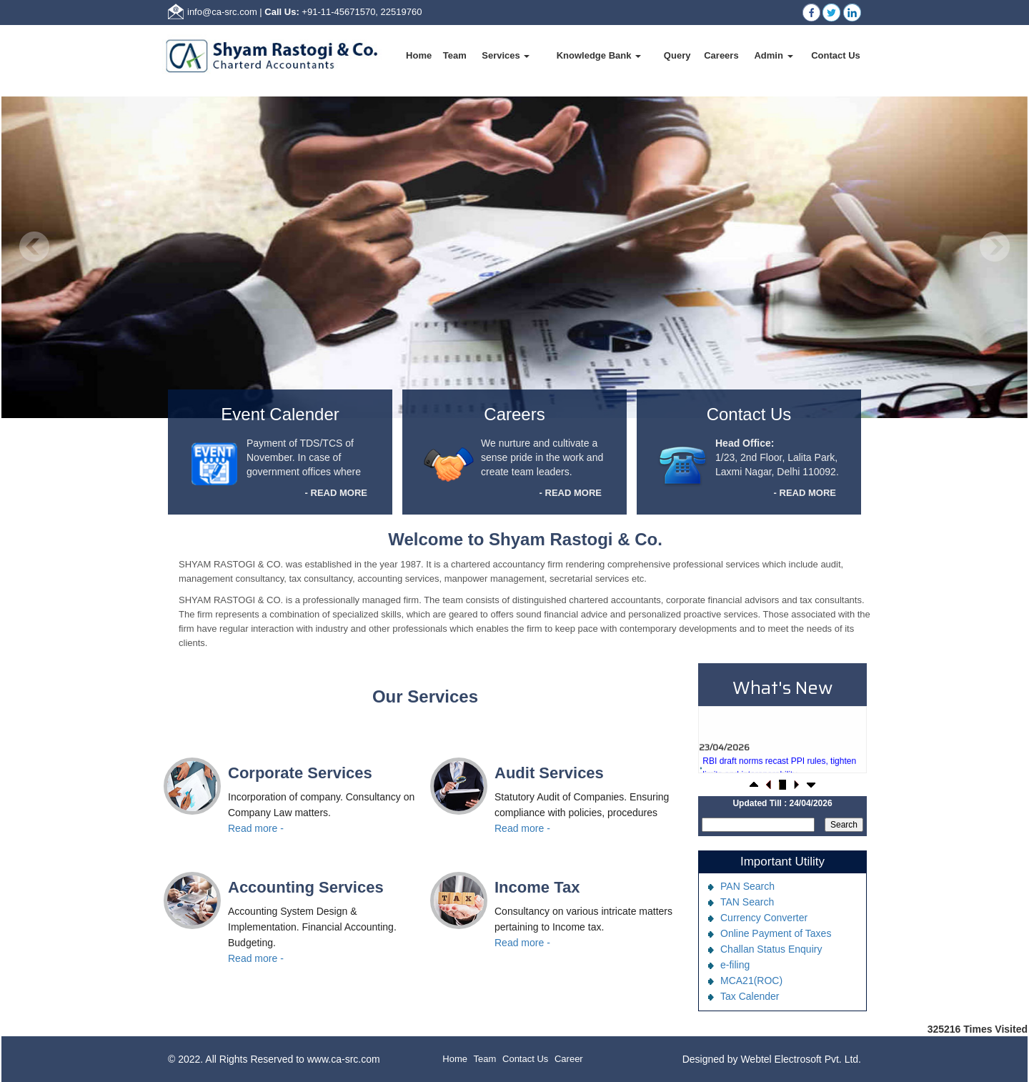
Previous (34, 247)
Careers (721, 55)
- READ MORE (336, 492)
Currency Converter (763, 917)
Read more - (256, 828)
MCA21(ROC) (751, 980)
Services (506, 55)
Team (455, 55)
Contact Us (835, 55)
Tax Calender (750, 996)
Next (994, 247)
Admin (773, 55)
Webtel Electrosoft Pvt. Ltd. (800, 1059)
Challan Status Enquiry (771, 949)
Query (677, 55)
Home (419, 55)
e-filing (735, 965)
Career (569, 1058)
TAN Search (747, 902)
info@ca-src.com (222, 11)
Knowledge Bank (599, 55)
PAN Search (747, 886)
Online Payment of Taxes (775, 933)
